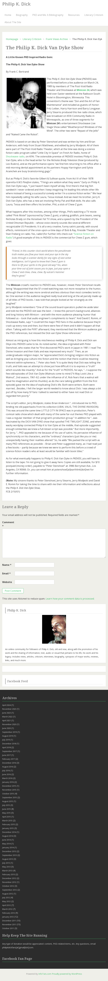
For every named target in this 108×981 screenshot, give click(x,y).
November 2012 (9, 882)
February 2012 (8, 913)
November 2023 (9, 709)
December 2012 (9, 878)
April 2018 (6, 747)
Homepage (12, 39)
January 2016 (8, 782)
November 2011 (9, 924)
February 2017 (8, 759)
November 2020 (9, 724)
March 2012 (7, 909)
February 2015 (8, 824)
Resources (74, 15)
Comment (8, 524)
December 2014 (9, 832)
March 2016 (7, 778)
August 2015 (7, 801)
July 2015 (6, 805)
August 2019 (7, 736)
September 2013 (9, 855)
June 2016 (6, 774)
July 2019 (6, 739)
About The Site (13, 22)
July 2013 (6, 863)
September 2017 (9, 751)
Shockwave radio (15, 156)
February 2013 (8, 874)
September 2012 (9, 889)
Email (6, 573)
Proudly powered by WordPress (67, 973)
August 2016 (7, 766)
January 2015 (8, 828)
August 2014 (7, 836)
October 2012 (8, 886)
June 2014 (6, 839)
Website (7, 582)
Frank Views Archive (57, 39)
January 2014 (8, 847)
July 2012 (6, 897)
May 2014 (6, 843)
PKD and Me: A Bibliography (47, 15)
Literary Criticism (93, 15)
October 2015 (8, 793)
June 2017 (6, 755)
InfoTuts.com (44, 973)
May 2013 (6, 866)
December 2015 (9, 786)
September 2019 (9, 732)
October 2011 (8, 928)
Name (6, 565)
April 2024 (6, 705)
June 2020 (6, 728)
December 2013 (9, 851)
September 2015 (9, 797)
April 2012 (6, 905)
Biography (22, 15)
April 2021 (6, 720)
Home (8, 15)
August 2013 (7, 859)
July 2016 (6, 770)
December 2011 (9, 920)
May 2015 (6, 813)
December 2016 (9, 762)
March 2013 (7, 870)
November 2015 (9, 789)
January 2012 (8, 916)
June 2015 (6, 809)
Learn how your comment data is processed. (70, 598)
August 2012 (7, 893)
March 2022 (7, 716)
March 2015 (7, 820)
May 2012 (6, 901)
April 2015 (6, 816)
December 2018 (9, 743)
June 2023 (6, 712)
